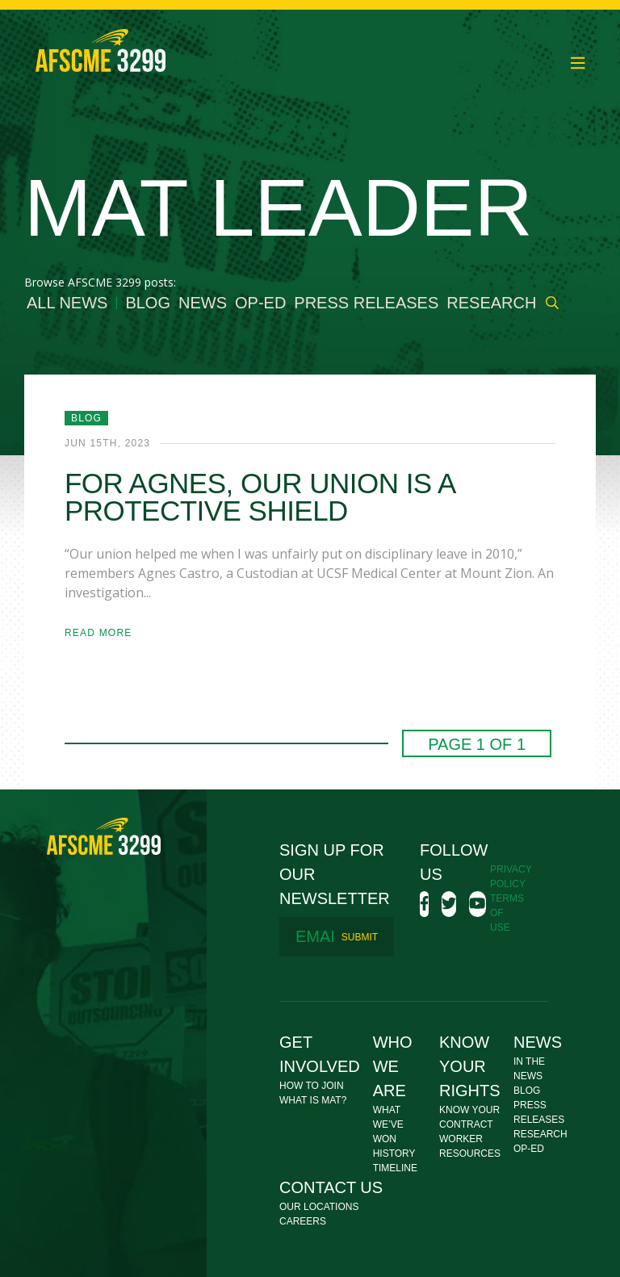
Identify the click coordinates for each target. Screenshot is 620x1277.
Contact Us (331, 1187)
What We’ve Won (388, 1124)
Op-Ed (260, 303)
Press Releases (366, 303)
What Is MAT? (312, 1100)
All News (67, 303)
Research (491, 303)
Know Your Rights (470, 1066)
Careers (302, 1221)
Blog (147, 303)
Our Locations (318, 1206)
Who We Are (393, 1066)
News (202, 303)
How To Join (311, 1085)
